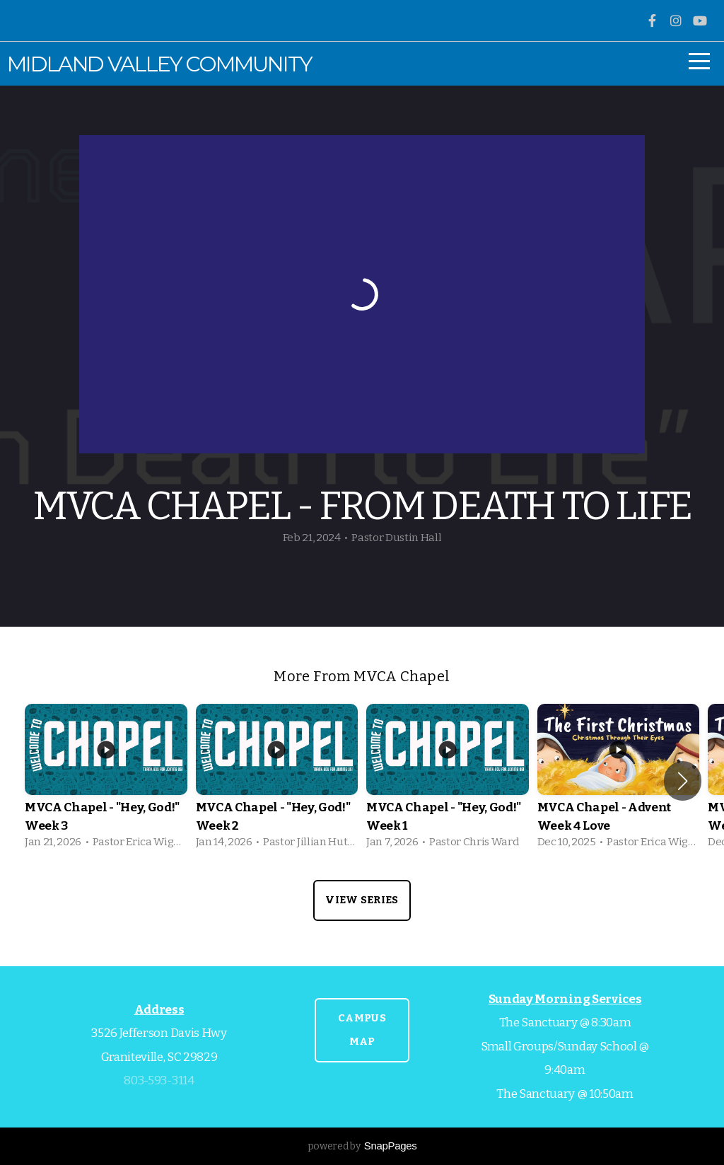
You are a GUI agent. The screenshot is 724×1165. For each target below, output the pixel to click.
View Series (361, 899)
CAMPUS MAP (362, 1030)
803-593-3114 (159, 1080)
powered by (362, 1146)
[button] (682, 780)
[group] (106, 781)
